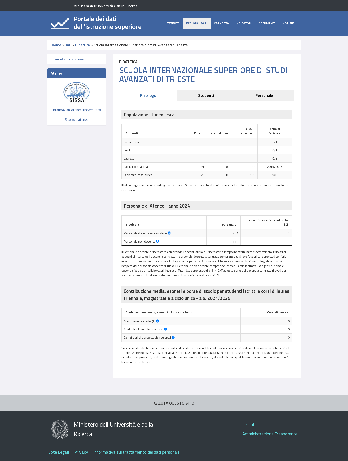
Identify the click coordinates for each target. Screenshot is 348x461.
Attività (173, 23)
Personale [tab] (264, 95)
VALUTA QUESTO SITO (174, 403)
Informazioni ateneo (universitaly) (77, 109)
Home (56, 44)
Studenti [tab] (206, 95)
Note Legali (58, 452)
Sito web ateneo (77, 119)
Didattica (82, 44)
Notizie (288, 23)
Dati (68, 44)
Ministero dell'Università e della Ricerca (105, 5)
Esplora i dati (196, 23)
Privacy (81, 452)
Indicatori (243, 23)
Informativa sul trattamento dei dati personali (136, 452)
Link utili (249, 424)
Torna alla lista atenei (67, 59)
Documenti (267, 23)
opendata (221, 23)
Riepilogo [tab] (148, 95)
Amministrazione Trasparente (269, 433)
